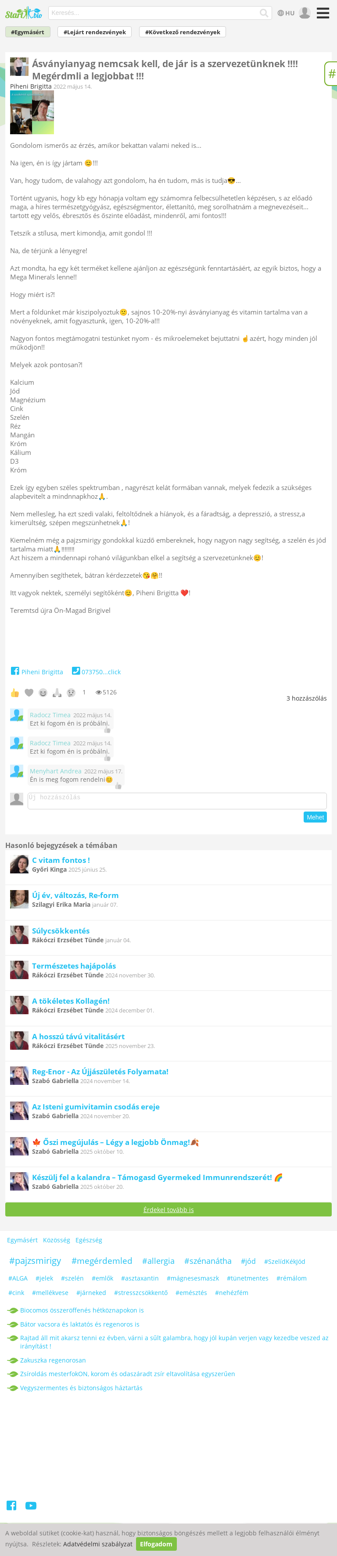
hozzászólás (307, 698)
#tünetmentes (248, 1281)
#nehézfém (231, 1295)
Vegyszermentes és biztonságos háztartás (81, 1390)
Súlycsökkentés (61, 933)
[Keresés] (264, 13)
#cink (16, 1295)
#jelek (44, 1281)
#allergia (158, 1263)
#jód (248, 1264)
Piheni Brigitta (31, 86)
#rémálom (291, 1281)
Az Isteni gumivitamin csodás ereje (96, 1109)
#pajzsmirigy (35, 1263)
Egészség (88, 1242)
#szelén (72, 1281)
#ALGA (18, 1281)
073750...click (95, 672)
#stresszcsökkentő (141, 1295)
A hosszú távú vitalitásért (78, 1039)
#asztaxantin (140, 1281)
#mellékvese (50, 1295)
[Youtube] (31, 1510)
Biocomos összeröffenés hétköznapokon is (82, 1313)
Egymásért (22, 1242)
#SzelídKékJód (284, 1264)
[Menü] (322, 16)
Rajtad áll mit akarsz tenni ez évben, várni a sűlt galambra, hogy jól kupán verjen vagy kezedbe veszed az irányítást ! (174, 1344)
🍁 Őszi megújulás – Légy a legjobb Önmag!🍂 (115, 1145)
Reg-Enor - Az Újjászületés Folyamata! (100, 1074)
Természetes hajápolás (74, 968)
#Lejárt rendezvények (95, 32)
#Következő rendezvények (182, 32)
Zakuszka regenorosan (53, 1363)
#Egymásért (27, 32)
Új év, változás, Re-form (75, 898)
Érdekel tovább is (168, 1212)
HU (285, 13)
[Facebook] (12, 1510)
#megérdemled (102, 1263)
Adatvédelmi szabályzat (98, 1544)
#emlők (102, 1281)
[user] (304, 13)
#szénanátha (208, 1263)
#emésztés (191, 1295)
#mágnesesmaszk (193, 1281)
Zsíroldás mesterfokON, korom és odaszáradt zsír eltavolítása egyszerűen (127, 1376)
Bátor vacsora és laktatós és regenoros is (80, 1327)
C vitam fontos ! (61, 863)
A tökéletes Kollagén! (71, 1003)
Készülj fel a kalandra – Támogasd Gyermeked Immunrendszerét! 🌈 (157, 1180)
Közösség (56, 1242)
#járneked (91, 1295)
